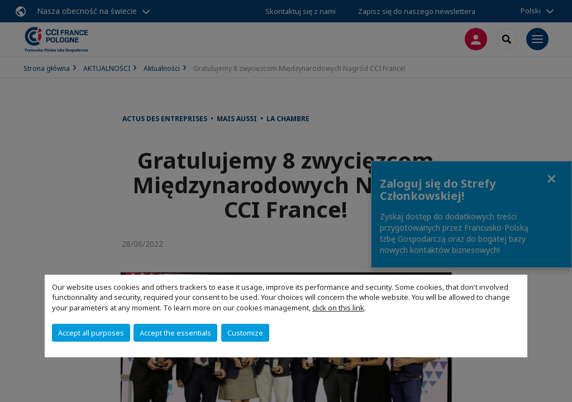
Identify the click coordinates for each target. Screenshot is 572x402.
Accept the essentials (175, 333)
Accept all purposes (91, 333)
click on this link (338, 308)
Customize (245, 333)
